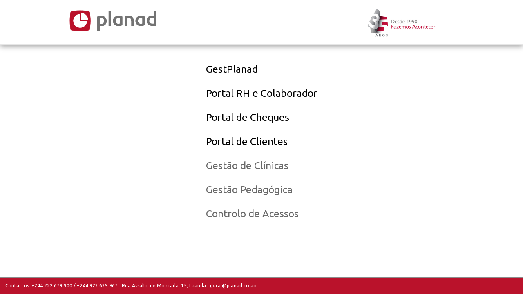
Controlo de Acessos (252, 213)
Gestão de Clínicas (247, 165)
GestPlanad (232, 69)
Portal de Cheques (247, 117)
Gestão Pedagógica (249, 189)
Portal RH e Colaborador (261, 93)
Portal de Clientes (247, 141)
